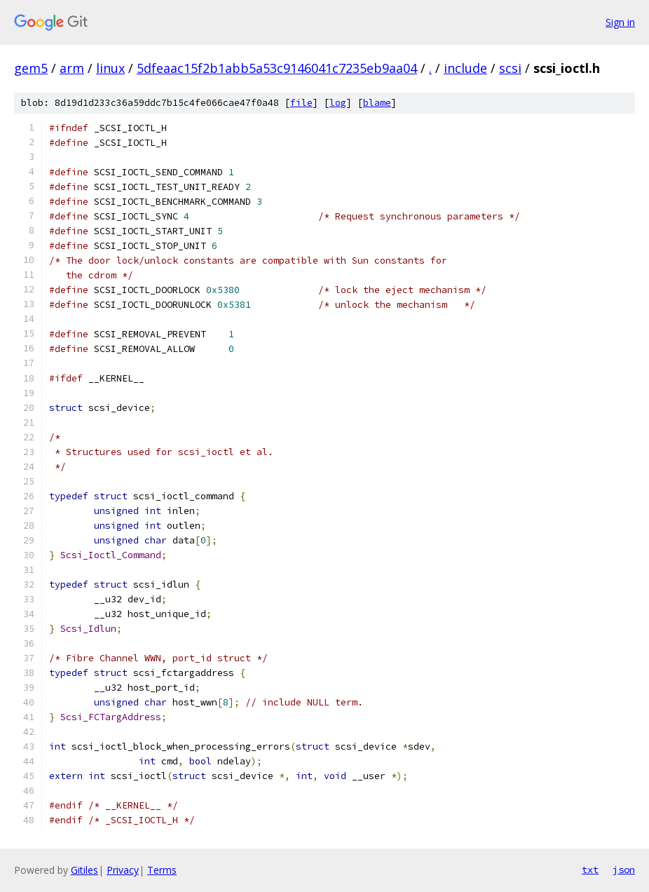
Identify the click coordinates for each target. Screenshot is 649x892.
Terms (162, 870)
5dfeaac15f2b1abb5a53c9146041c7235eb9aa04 (277, 68)
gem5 (31, 68)
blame (377, 103)
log (337, 103)
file (301, 103)
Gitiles (84, 870)
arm (72, 68)
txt (590, 869)
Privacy (123, 870)
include (465, 68)
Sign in (620, 22)
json (624, 869)
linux (110, 68)
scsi (510, 68)
